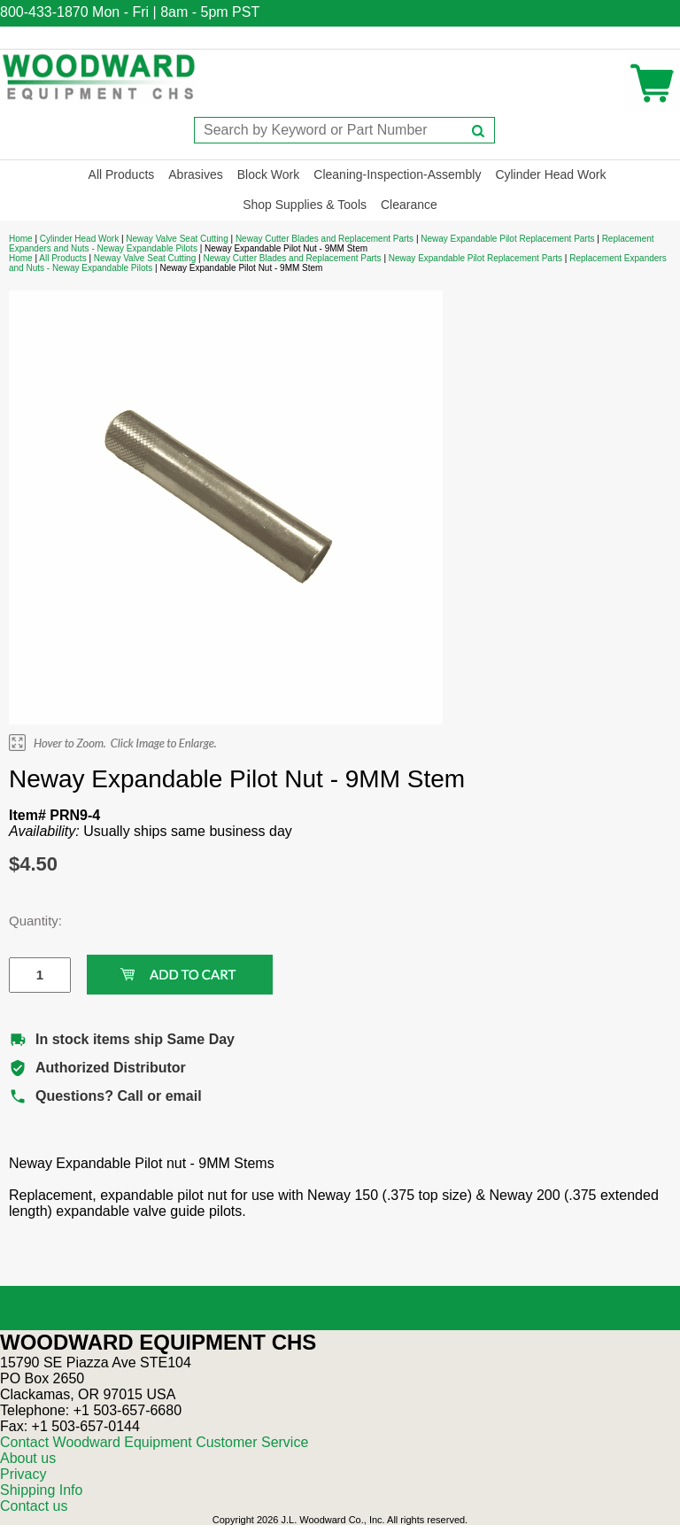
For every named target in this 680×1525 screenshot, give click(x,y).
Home (21, 239)
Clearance (409, 204)
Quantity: (26, 920)
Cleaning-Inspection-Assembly (397, 174)
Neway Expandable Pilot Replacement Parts (507, 239)
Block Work (268, 174)
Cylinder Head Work (550, 174)
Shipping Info (41, 1490)
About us (28, 1458)
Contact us (33, 1505)
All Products (122, 174)
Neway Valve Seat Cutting (177, 239)
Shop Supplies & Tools (305, 204)
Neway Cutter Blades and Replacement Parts (324, 239)
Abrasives (195, 174)
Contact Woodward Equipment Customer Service (154, 1442)
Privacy (23, 1474)
